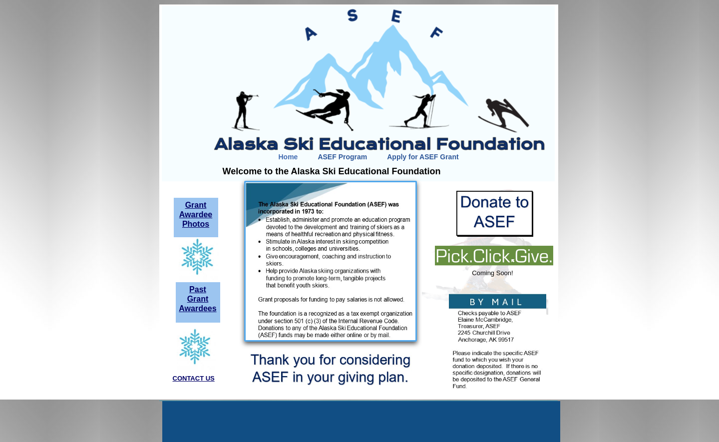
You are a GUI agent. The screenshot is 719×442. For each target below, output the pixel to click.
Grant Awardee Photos (195, 214)
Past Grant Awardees (197, 299)
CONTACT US (194, 378)
